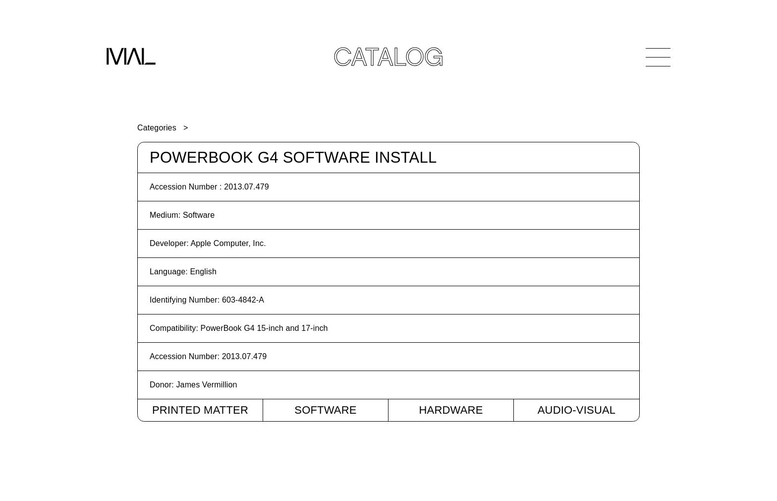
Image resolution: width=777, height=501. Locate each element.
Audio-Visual (577, 410)
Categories (156, 128)
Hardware (451, 410)
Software (325, 410)
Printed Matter (200, 410)
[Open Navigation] (658, 57)
